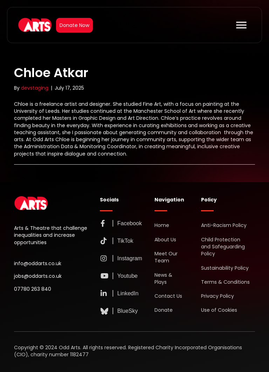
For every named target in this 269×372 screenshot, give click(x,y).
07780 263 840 (32, 288)
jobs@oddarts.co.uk (38, 276)
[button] (103, 223)
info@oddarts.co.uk (37, 263)
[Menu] (241, 25)
